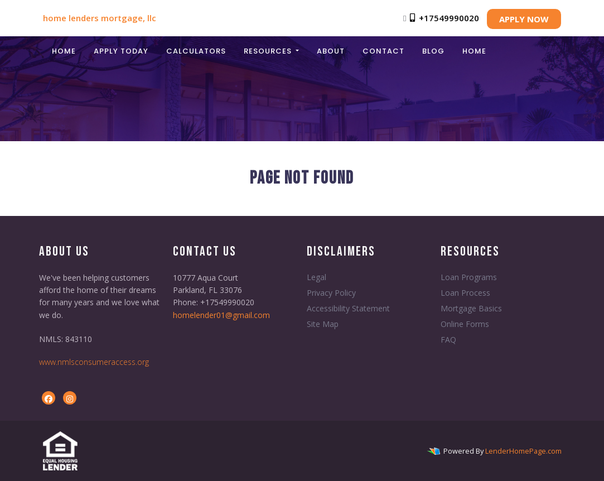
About (331, 51)
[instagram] (69, 398)
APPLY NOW (524, 19)
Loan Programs (469, 277)
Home (64, 51)
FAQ (448, 339)
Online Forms (465, 324)
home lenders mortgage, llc (99, 17)
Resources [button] (269, 51)
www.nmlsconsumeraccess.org (94, 362)
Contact (383, 51)
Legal (316, 277)
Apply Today (121, 51)
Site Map (323, 324)
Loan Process (465, 292)
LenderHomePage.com (523, 451)
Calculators (196, 51)
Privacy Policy (331, 292)
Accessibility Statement (348, 308)
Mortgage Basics (471, 308)
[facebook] (48, 398)
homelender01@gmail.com (221, 315)
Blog (433, 51)
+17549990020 (443, 17)
